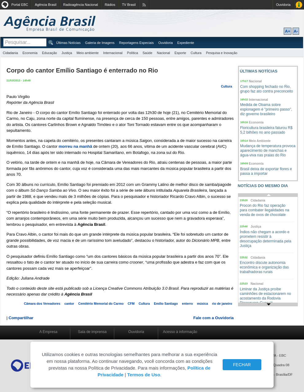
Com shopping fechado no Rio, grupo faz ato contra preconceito (266, 88)
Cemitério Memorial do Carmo (101, 303)
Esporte (180, 53)
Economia (29, 53)
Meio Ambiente (260, 141)
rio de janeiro (222, 303)
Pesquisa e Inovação (221, 53)
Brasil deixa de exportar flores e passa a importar (266, 171)
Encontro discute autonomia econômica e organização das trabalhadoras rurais (264, 267)
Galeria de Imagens (100, 43)
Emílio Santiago (166, 303)
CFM (131, 303)
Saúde (147, 53)
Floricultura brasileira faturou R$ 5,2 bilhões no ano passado (266, 130)
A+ (287, 31)
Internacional (113, 53)
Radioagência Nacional (80, 4)
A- (296, 31)
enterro (187, 303)
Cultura (196, 53)
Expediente (185, 43)
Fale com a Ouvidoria (213, 318)
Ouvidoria (283, 4)
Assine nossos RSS (144, 5)
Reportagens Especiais (136, 43)
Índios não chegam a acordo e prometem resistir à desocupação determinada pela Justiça (265, 239)
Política (132, 53)
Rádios (110, 4)
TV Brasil (129, 4)
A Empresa (48, 332)
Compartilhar (21, 318)
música (202, 303)
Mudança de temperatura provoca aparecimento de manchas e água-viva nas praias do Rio (267, 150)
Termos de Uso (143, 374)
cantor (69, 303)
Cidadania (10, 53)
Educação (49, 53)
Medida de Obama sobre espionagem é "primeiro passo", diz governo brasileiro (266, 109)
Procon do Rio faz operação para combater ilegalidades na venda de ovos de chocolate (264, 210)
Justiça (66, 53)
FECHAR (242, 364)
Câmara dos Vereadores (42, 303)
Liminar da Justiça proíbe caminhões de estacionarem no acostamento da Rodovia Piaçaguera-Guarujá (265, 296)
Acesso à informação (180, 332)
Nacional (163, 53)
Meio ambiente (87, 53)
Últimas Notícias (68, 43)
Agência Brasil (45, 4)
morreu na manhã (75, 146)
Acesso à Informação (299, 5)
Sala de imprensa (92, 332)
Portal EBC (19, 4)
